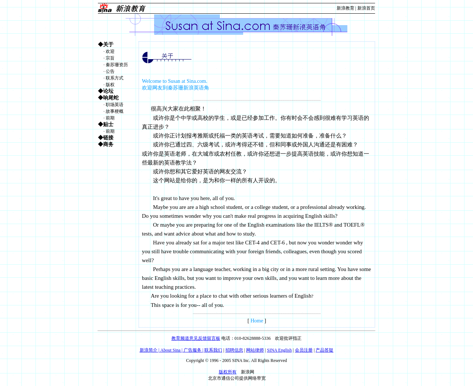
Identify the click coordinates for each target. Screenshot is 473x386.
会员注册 (304, 350)
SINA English (279, 350)
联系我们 (213, 350)
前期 (110, 118)
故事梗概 (114, 111)
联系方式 (114, 78)
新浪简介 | (150, 350)
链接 (108, 137)
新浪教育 (345, 8)
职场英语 (114, 104)
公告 (110, 71)
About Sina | (172, 350)
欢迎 (110, 51)
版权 (110, 84)
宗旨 (110, 58)
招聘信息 (234, 350)
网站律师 (255, 350)
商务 (108, 144)
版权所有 (227, 372)
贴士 (108, 124)
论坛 (108, 91)
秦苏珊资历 (117, 64)
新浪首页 (366, 8)
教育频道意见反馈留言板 (195, 338)
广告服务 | (194, 350)
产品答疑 (324, 350)
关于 (108, 44)
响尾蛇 (111, 98)
